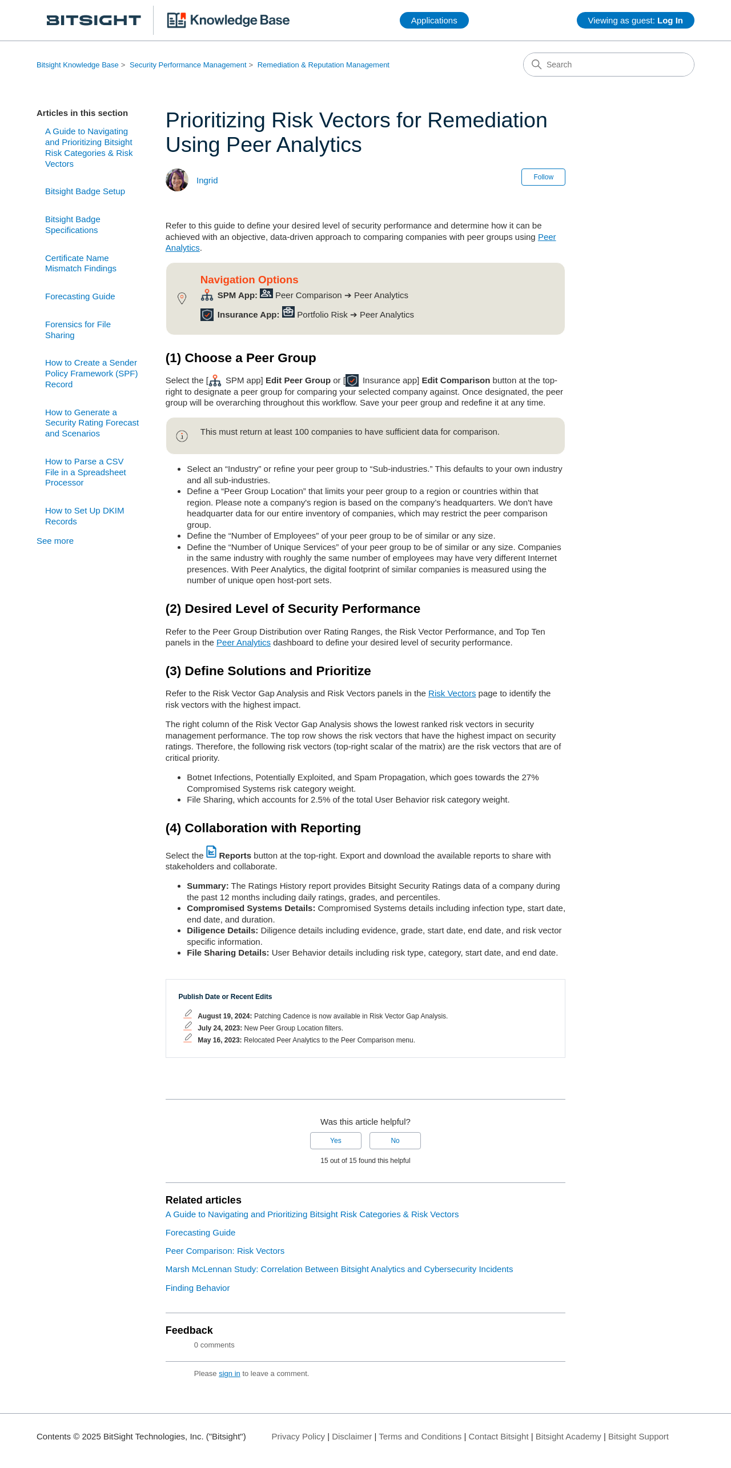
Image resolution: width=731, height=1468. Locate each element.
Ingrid (207, 180)
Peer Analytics (243, 642)
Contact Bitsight (499, 1436)
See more (55, 541)
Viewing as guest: (635, 20)
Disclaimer (352, 1436)
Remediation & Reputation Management (323, 65)
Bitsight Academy (568, 1436)
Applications (434, 20)
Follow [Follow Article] (543, 177)
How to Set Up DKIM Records (84, 516)
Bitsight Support (638, 1436)
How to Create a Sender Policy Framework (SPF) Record (91, 373)
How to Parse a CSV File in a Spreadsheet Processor (85, 472)
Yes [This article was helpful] (336, 1141)
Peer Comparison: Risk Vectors (225, 1251)
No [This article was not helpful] (395, 1141)
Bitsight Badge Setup (85, 191)
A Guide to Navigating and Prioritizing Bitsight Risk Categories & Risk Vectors (88, 147)
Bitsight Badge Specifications (73, 224)
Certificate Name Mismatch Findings (81, 263)
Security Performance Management (188, 65)
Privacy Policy (298, 1436)
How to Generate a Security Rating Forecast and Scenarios (92, 423)
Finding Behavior (198, 1288)
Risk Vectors (452, 693)
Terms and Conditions (420, 1436)
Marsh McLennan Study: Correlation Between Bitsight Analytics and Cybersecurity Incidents (339, 1269)
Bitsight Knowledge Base (78, 65)
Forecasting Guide (80, 296)
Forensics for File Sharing (78, 329)
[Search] (609, 64)
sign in (229, 1373)
